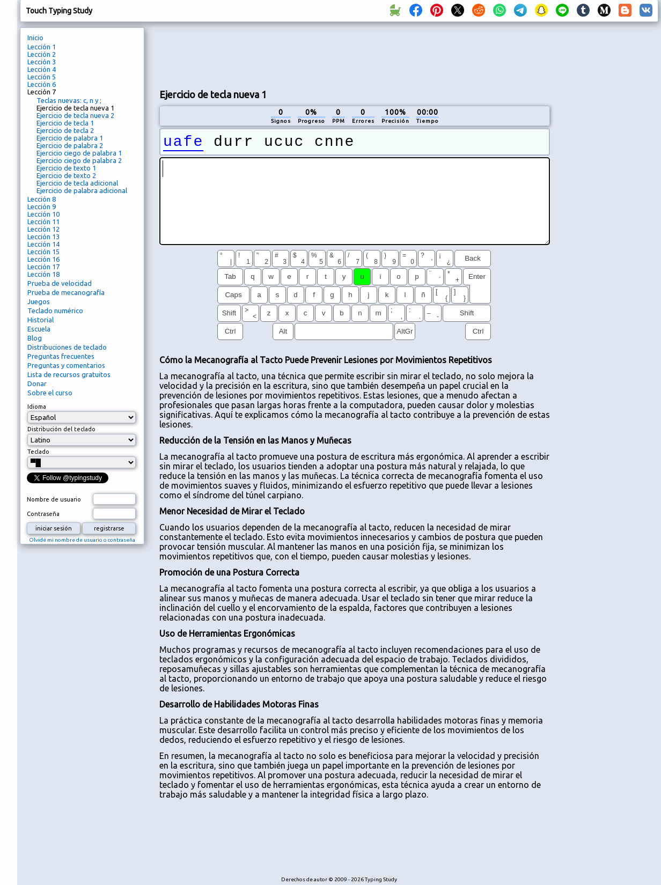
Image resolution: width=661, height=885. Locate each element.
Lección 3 (41, 61)
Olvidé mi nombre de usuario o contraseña (82, 540)
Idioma (36, 406)
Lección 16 (43, 259)
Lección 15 (43, 251)
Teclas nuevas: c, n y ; (68, 100)
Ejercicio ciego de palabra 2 (79, 160)
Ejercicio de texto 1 (66, 168)
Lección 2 (41, 54)
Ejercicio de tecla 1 (65, 123)
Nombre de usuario (54, 499)
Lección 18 (43, 274)
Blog (34, 338)
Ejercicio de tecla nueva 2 (75, 115)
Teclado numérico (55, 310)
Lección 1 (41, 46)
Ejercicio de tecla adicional (77, 183)
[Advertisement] (354, 54)
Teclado (38, 451)
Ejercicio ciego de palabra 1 (79, 153)
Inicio (35, 37)
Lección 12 (43, 229)
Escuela (38, 329)
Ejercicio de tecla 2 (65, 130)
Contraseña (43, 514)
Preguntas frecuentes (60, 356)
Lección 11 (43, 221)
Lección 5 (41, 76)
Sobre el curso (49, 392)
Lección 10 (43, 214)
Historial (40, 319)
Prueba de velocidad (59, 283)
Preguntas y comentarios (66, 365)
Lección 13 (43, 236)
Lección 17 (43, 266)
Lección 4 (41, 69)
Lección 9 (41, 206)
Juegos (38, 301)
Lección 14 (43, 244)
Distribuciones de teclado (67, 347)
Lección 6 (41, 84)
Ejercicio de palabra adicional (81, 190)
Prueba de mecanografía (66, 292)
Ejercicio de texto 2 (66, 175)
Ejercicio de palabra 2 (69, 145)
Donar (37, 383)
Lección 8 (41, 199)
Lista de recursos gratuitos (69, 374)
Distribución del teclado (61, 429)
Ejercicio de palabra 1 (69, 138)
